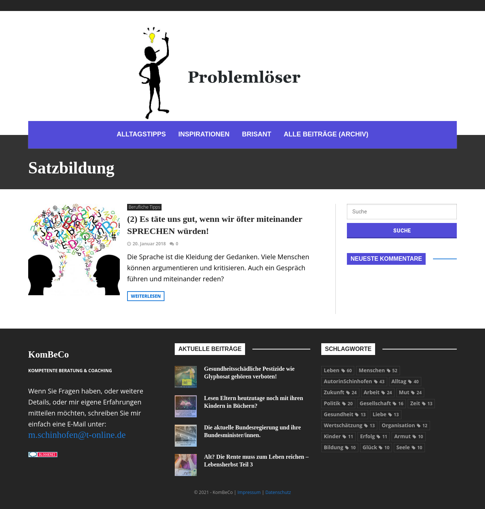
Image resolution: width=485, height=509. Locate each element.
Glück (376, 447)
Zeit (421, 403)
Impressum (248, 492)
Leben (338, 370)
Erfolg (373, 436)
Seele (409, 447)
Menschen (378, 370)
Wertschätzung (349, 425)
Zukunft (340, 392)
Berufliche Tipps (144, 207)
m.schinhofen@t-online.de (77, 435)
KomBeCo (48, 354)
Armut (408, 436)
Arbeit (378, 392)
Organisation (404, 425)
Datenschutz (278, 492)
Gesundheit (345, 414)
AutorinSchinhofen (354, 381)
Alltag (405, 381)
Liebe (386, 414)
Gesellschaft (381, 403)
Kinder (338, 436)
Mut (410, 392)
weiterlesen (146, 296)
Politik (338, 403)
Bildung (340, 447)
